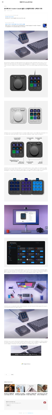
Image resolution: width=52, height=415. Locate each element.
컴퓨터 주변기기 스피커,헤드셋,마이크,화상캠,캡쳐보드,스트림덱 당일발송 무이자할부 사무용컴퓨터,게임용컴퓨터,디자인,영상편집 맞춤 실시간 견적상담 (23, 26)
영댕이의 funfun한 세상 (26, 2)
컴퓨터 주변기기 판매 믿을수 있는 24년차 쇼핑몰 (15, 24)
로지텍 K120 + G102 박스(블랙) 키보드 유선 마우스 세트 (15, 18)
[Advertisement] (26, 364)
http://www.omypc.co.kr (8, 22)
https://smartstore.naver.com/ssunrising (10, 15)
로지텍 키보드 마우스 (9, 16)
